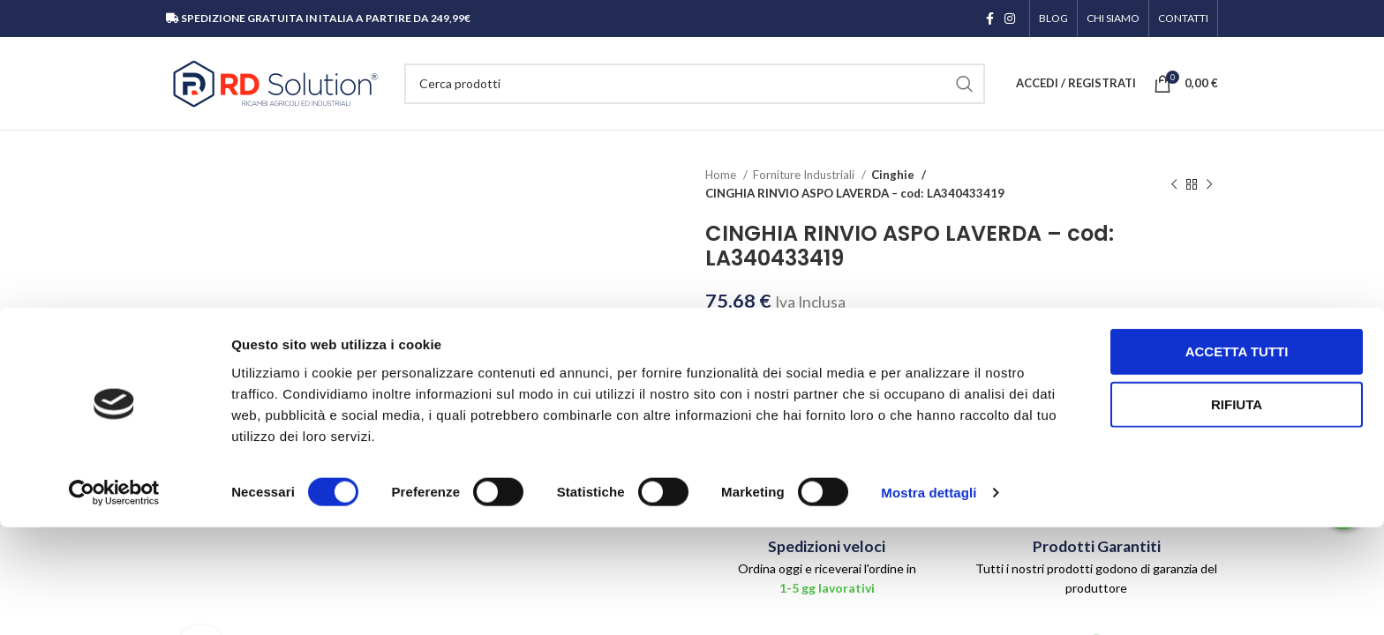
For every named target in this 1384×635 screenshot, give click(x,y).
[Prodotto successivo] (1209, 184)
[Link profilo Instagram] (1009, 18)
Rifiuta (1236, 511)
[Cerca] (694, 84)
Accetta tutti (1237, 459)
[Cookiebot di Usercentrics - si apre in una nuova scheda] (114, 600)
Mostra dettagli (928, 600)
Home (722, 175)
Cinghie (891, 175)
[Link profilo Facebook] (990, 18)
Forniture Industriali (805, 175)
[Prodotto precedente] (1174, 184)
